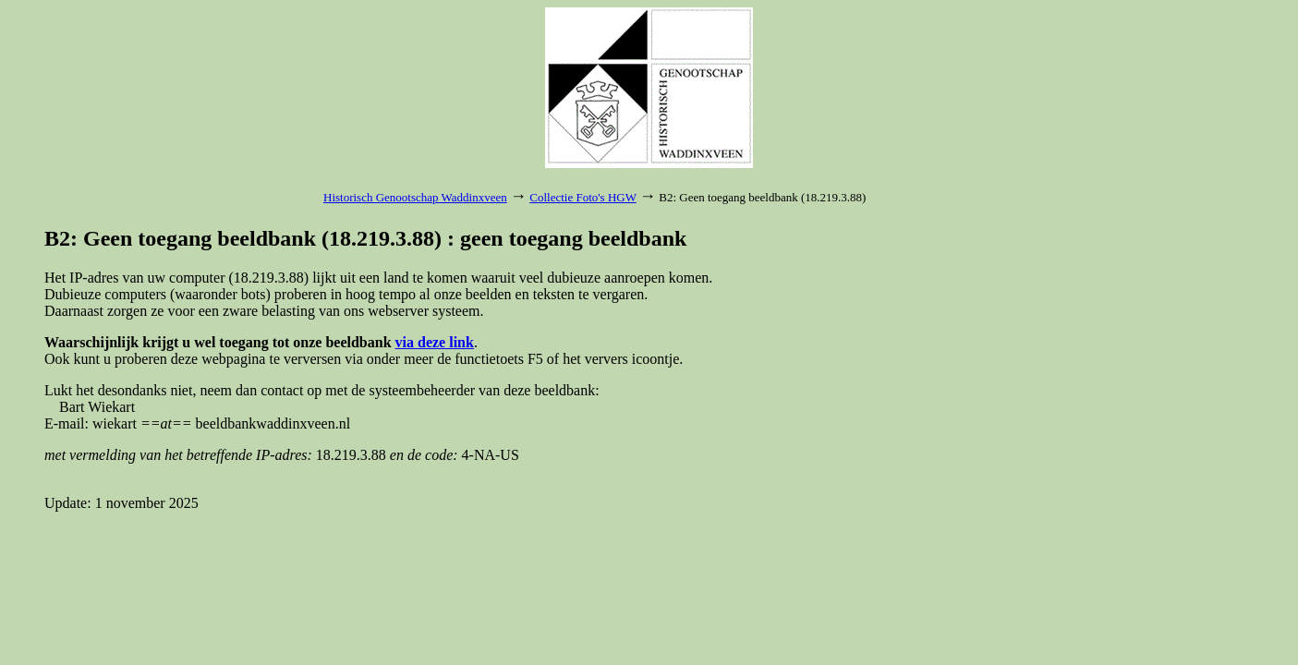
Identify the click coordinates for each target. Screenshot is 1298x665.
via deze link (434, 342)
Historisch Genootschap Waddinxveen (415, 197)
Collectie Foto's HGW (582, 197)
